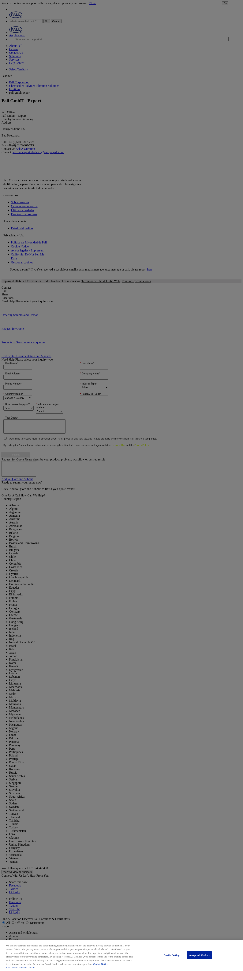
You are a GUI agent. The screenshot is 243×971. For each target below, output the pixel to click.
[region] (121, 955)
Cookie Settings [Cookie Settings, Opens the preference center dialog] (172, 955)
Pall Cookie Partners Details (20, 967)
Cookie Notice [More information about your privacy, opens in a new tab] (100, 964)
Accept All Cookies (199, 955)
